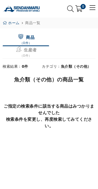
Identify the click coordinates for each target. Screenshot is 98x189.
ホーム (11, 22)
